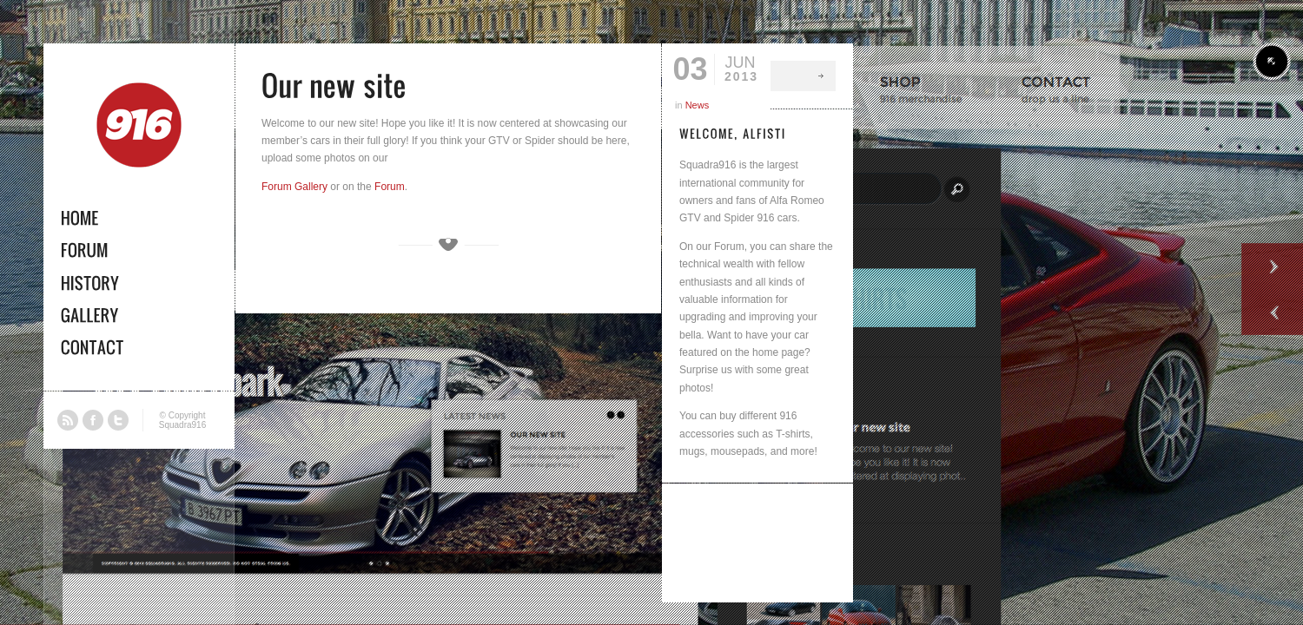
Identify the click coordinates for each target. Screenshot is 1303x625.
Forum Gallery (294, 187)
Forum (389, 187)
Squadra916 (183, 425)
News (697, 105)
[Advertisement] (757, 540)
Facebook (93, 420)
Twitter (118, 420)
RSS (67, 420)
